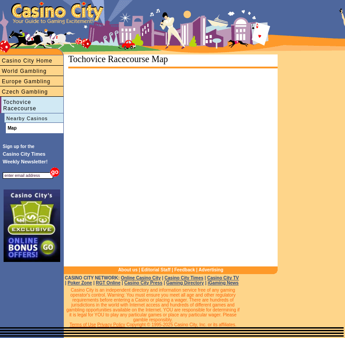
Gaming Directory (185, 282)
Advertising (211, 269)
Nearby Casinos (27, 118)
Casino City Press (143, 282)
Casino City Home (27, 61)
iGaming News (223, 282)
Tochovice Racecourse (19, 105)
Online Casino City (141, 277)
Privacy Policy (111, 324)
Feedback (184, 269)
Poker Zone (79, 282)
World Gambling (24, 71)
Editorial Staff (156, 269)
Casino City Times (183, 277)
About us (127, 269)
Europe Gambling (26, 81)
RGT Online (108, 282)
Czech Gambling (25, 92)
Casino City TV (223, 277)
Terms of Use (83, 324)
